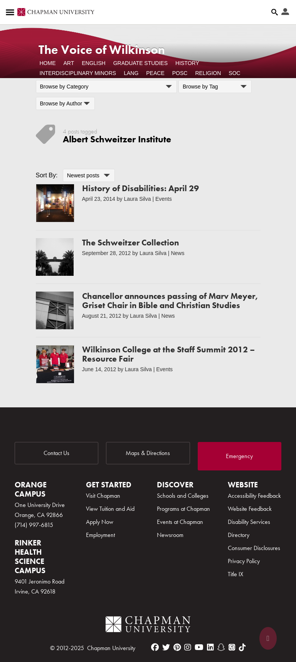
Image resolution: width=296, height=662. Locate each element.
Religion (208, 73)
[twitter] (166, 647)
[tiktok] (242, 647)
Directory (238, 535)
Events (163, 199)
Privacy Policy (244, 561)
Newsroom (170, 535)
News (177, 253)
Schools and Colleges (183, 496)
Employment (100, 535)
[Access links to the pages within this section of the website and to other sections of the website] (11, 12)
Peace (155, 73)
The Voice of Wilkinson (102, 50)
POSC (180, 73)
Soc (234, 73)
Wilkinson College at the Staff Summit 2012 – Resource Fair (168, 354)
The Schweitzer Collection (130, 242)
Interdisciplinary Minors (78, 73)
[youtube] (199, 647)
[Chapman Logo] (148, 625)
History (187, 63)
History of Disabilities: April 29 (140, 188)
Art (69, 63)
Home (48, 63)
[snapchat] (221, 647)
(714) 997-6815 (34, 525)
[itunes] (232, 647)
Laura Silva (137, 199)
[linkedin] (210, 647)
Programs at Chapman (183, 509)
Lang (131, 73)
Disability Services (249, 522)
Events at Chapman (180, 522)
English (93, 63)
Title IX (235, 574)
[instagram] (187, 647)
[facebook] (155, 647)
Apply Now (99, 522)
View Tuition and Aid (110, 509)
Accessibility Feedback (254, 496)
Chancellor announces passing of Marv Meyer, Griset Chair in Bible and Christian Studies (170, 300)
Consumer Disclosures (254, 548)
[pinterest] (177, 647)
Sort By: (47, 175)
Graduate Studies (140, 63)
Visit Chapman (103, 496)
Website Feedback (250, 509)
